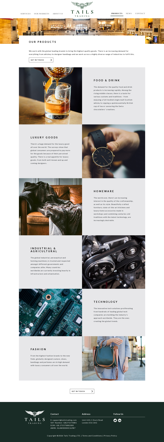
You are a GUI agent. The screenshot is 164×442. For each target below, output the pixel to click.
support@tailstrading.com (65, 420)
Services (26, 14)
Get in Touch (37, 60)
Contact (140, 13)
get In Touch (78, 391)
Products (116, 13)
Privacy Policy (110, 436)
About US (58, 14)
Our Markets (41, 14)
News (129, 13)
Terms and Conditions (92, 436)
